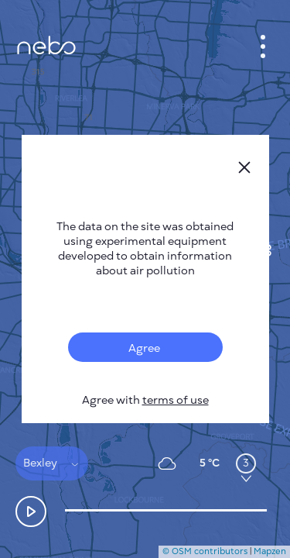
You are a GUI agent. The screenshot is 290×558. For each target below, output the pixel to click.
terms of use (175, 400)
